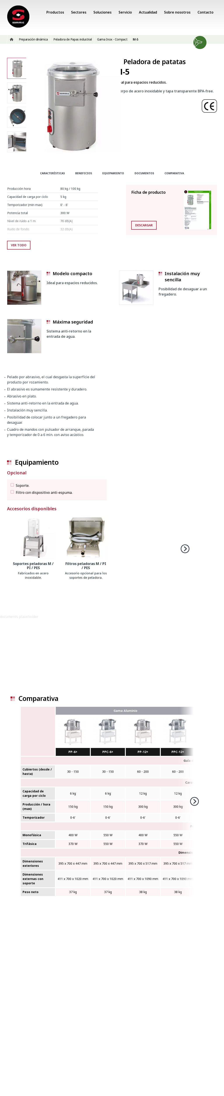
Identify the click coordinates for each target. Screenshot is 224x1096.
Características (52, 173)
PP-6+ (72, 752)
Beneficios (83, 173)
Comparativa (174, 173)
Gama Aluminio (125, 711)
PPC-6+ (107, 752)
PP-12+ (143, 752)
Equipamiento (113, 173)
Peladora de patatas (154, 61)
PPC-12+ (178, 752)
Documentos (144, 173)
